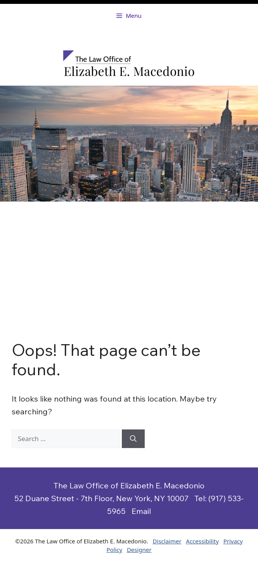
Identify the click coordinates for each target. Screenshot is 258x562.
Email (141, 511)
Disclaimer (167, 541)
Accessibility (202, 541)
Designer (139, 549)
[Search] (133, 438)
